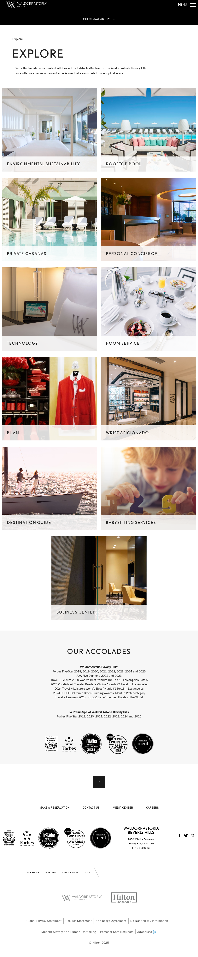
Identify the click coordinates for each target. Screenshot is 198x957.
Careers (152, 807)
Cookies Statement (79, 921)
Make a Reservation (54, 807)
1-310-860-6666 (141, 848)
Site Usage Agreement (111, 921)
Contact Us (91, 807)
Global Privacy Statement (43, 921)
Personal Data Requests (116, 932)
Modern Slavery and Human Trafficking (68, 932)
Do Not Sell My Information (149, 921)
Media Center (123, 807)
